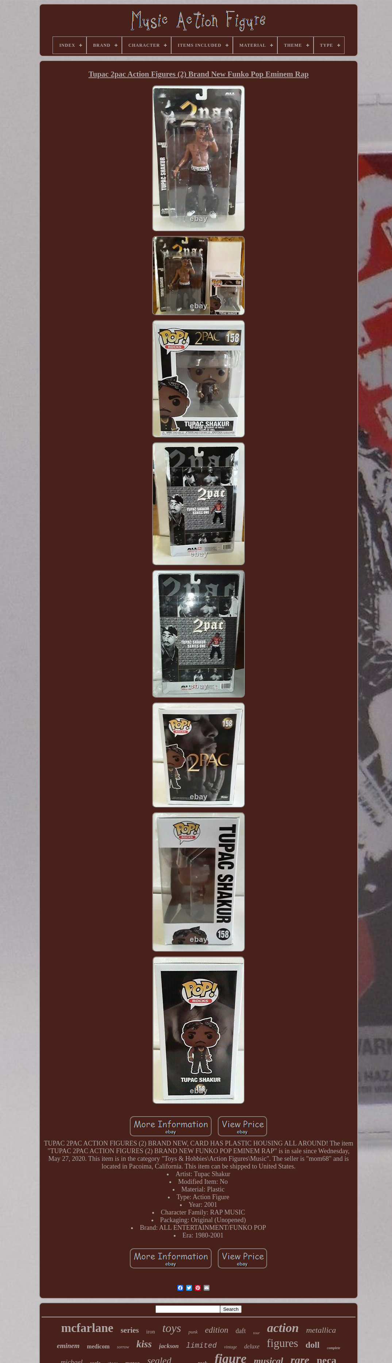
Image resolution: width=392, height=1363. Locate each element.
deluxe (252, 1346)
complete (334, 1348)
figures (282, 1343)
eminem (68, 1345)
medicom (98, 1346)
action (283, 1328)
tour (256, 1333)
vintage (230, 1346)
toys (171, 1328)
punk (192, 1332)
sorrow (123, 1346)
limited (201, 1345)
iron (150, 1332)
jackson (169, 1346)
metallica (321, 1330)
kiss (144, 1344)
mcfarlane (87, 1328)
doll (312, 1344)
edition (216, 1330)
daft (240, 1331)
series (129, 1330)
